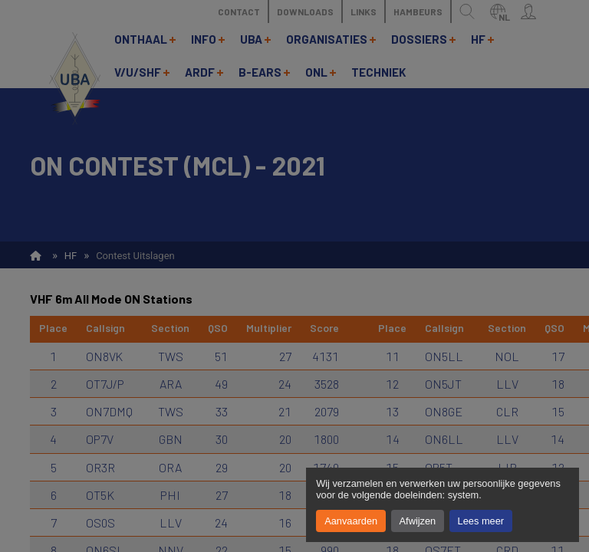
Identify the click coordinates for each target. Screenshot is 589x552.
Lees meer (481, 521)
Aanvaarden (350, 521)
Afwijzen (418, 521)
